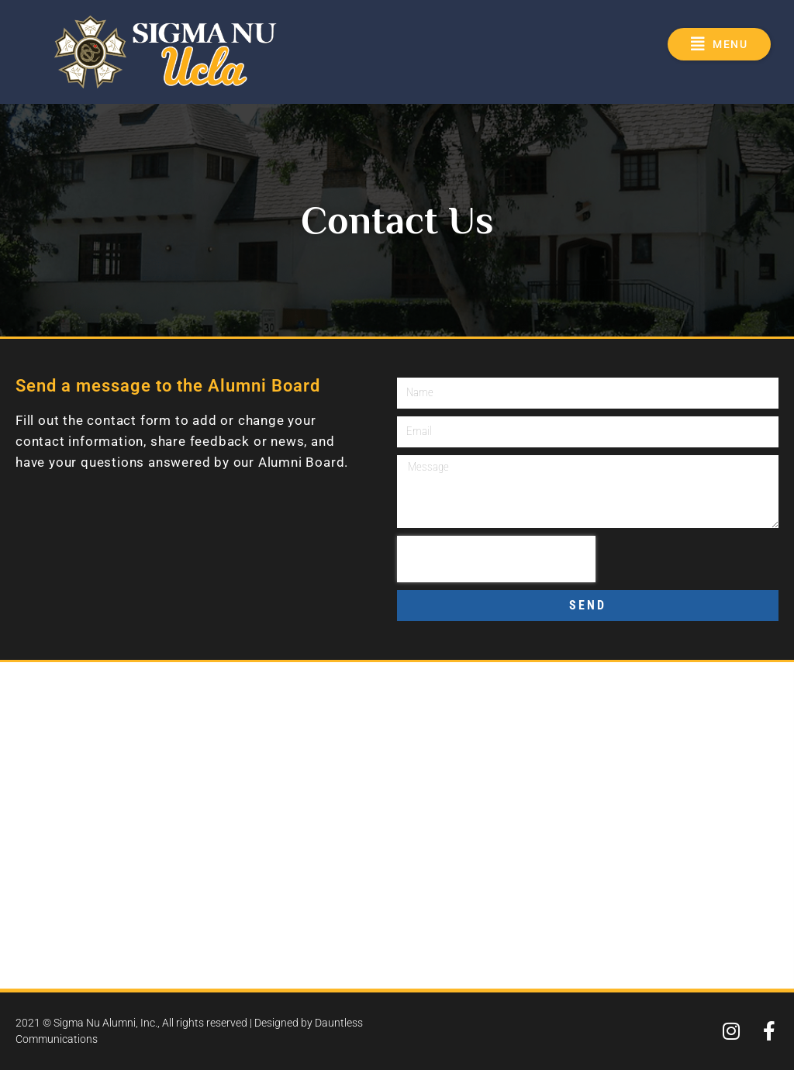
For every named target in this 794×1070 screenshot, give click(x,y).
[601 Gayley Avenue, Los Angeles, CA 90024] (397, 825)
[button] (719, 44)
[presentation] (496, 559)
